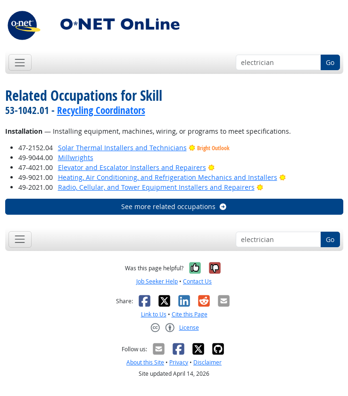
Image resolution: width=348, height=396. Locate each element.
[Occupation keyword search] (278, 63)
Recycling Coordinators (101, 110)
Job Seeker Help (157, 281)
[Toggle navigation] (20, 62)
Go (330, 62)
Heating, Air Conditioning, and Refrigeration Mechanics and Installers (167, 177)
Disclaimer (207, 362)
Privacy (178, 362)
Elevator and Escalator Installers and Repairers (132, 167)
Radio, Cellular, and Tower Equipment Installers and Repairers (156, 187)
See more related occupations (174, 206)
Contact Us (197, 281)
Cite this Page (189, 314)
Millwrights (75, 157)
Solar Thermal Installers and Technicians (122, 147)
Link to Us (153, 314)
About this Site (145, 362)
